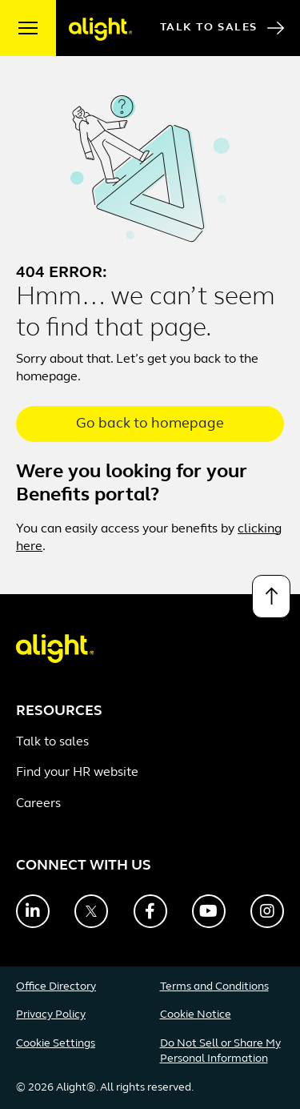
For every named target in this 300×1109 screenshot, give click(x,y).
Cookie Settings (55, 1044)
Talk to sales (52, 742)
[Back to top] (271, 596)
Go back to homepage (150, 424)
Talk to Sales (222, 28)
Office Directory (56, 987)
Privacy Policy (51, 1015)
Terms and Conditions (214, 987)
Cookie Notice (195, 1015)
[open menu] (28, 28)
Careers (38, 804)
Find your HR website (77, 772)
